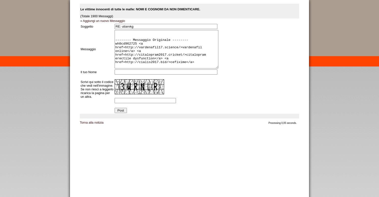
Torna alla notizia (91, 130)
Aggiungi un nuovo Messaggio (104, 21)
